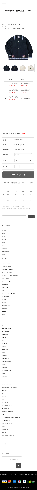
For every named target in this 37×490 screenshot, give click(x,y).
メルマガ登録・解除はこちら (12, 459)
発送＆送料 (27, 474)
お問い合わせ (3, 474)
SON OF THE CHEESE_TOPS (16, 28)
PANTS (4, 236)
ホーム (4, 24)
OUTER (4, 230)
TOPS (9, 26)
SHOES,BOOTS (5, 251)
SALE (3, 254)
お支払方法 (21, 474)
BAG (3, 245)
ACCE (3, 242)
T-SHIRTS (4, 248)
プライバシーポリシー (12, 474)
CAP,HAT (4, 239)
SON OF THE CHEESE (14, 24)
